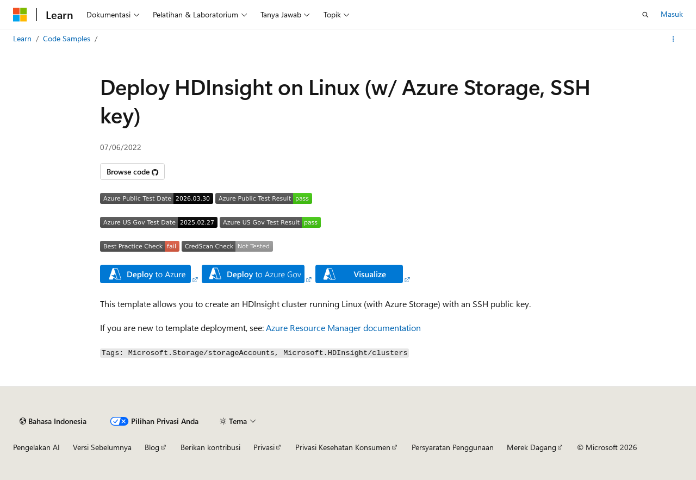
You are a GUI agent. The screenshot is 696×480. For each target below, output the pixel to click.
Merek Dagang (531, 447)
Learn (22, 38)
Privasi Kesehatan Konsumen (342, 447)
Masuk (672, 14)
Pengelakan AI (36, 447)
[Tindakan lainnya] (673, 39)
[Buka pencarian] (645, 14)
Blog (152, 447)
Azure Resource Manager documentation (343, 327)
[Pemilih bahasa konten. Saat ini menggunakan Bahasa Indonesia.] (53, 421)
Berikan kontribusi (210, 447)
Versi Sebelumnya (102, 447)
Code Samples (66, 38)
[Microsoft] (20, 15)
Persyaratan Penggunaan (453, 447)
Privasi (264, 447)
